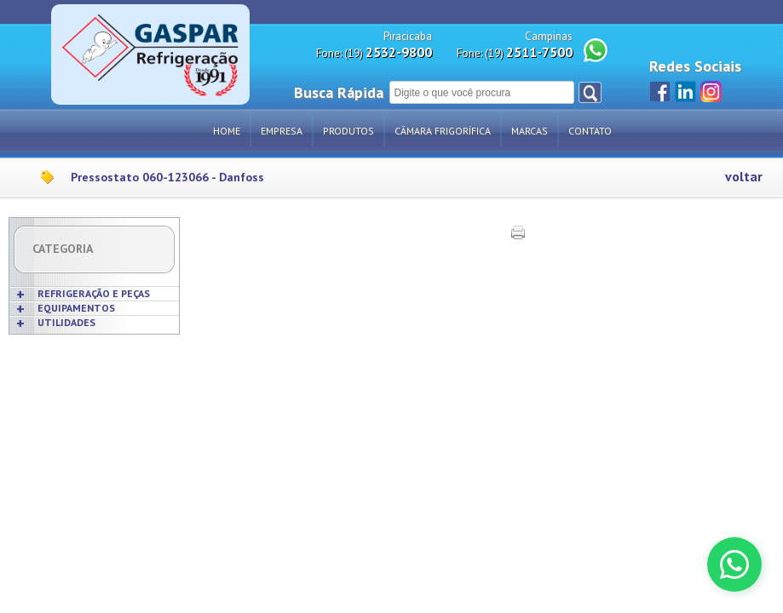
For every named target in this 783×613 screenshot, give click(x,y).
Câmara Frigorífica (442, 130)
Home (226, 130)
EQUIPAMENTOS (76, 307)
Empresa (281, 130)
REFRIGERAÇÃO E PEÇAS (93, 293)
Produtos (348, 130)
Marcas (529, 130)
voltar (744, 176)
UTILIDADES (66, 322)
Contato (590, 130)
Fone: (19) (374, 52)
